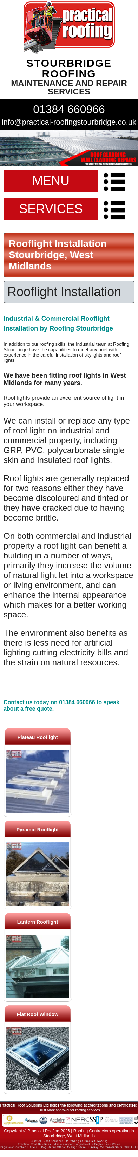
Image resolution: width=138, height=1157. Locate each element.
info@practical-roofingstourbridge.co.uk (69, 122)
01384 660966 (69, 109)
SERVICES (51, 209)
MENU (51, 181)
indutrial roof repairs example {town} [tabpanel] (69, 148)
